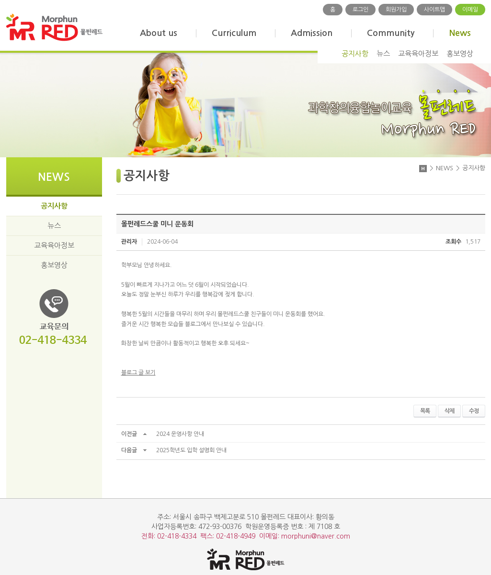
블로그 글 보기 (138, 373)
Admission (311, 33)
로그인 (360, 9)
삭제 (449, 411)
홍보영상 (459, 53)
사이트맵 (434, 9)
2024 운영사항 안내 (180, 434)
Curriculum (234, 33)
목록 (425, 411)
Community (390, 33)
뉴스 (383, 53)
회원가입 (396, 9)
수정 (474, 411)
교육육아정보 (418, 53)
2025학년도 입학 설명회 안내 (191, 450)
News (460, 33)
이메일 (470, 9)
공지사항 (355, 53)
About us (158, 33)
